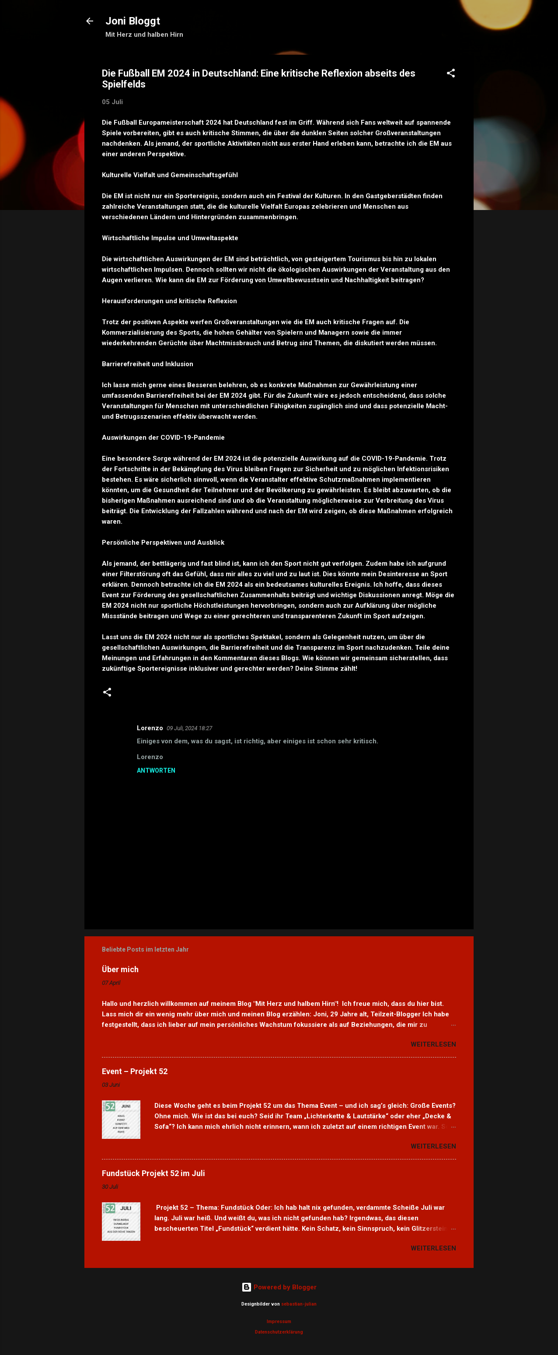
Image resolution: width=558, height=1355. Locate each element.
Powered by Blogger (279, 1287)
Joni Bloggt (132, 21)
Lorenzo (150, 728)
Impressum (279, 1321)
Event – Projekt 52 (134, 1071)
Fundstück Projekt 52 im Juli (153, 1173)
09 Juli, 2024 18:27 (189, 728)
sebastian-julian (299, 1304)
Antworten (156, 770)
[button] (451, 74)
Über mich (120, 969)
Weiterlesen (433, 1044)
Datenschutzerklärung (279, 1332)
